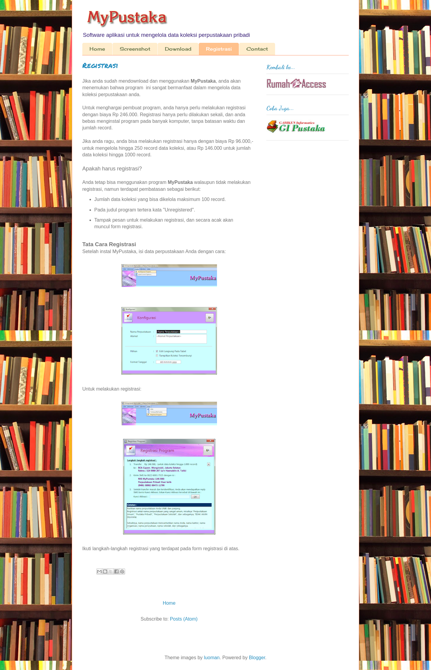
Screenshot (135, 49)
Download (178, 49)
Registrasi (219, 49)
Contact (257, 49)
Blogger (257, 657)
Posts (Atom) (184, 618)
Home (97, 49)
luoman (211, 657)
